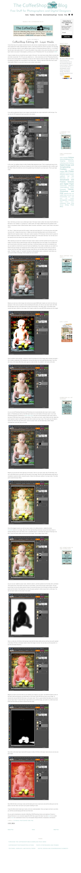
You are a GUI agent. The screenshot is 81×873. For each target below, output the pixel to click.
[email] (67, 32)
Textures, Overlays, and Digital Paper (22, 848)
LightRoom (62, 173)
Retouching (62, 177)
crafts (73, 193)
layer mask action (29, 415)
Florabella (10, 530)
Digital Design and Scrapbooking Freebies (67, 167)
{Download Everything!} (50, 15)
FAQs (65, 15)
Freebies (32, 15)
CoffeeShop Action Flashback (67, 163)
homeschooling (63, 196)
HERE (55, 51)
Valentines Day (67, 193)
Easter (72, 169)
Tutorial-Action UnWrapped (67, 185)
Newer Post (10, 829)
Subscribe (67, 36)
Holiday (62, 171)
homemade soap (70, 195)
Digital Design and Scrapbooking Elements (53, 848)
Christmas (71, 161)
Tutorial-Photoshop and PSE (23, 820)
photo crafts (71, 196)
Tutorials (60, 15)
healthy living (63, 195)
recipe (61, 201)
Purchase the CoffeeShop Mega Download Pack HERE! (27, 841)
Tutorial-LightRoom (64, 187)
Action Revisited (64, 157)
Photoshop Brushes (69, 173)
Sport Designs (70, 177)
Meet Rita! (39, 15)
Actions (71, 157)
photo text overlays (67, 198)
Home (27, 15)
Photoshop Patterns (64, 174)
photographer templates (67, 200)
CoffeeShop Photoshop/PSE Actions (21, 845)
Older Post (56, 829)
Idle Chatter (69, 171)
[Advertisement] (67, 108)
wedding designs (69, 201)
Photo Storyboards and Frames (47, 845)
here (49, 816)
